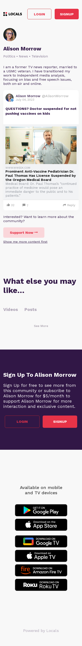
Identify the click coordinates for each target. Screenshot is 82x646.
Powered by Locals (41, 630)
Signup (67, 14)
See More (41, 326)
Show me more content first (25, 241)
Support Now (24, 232)
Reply (69, 205)
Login (39, 14)
